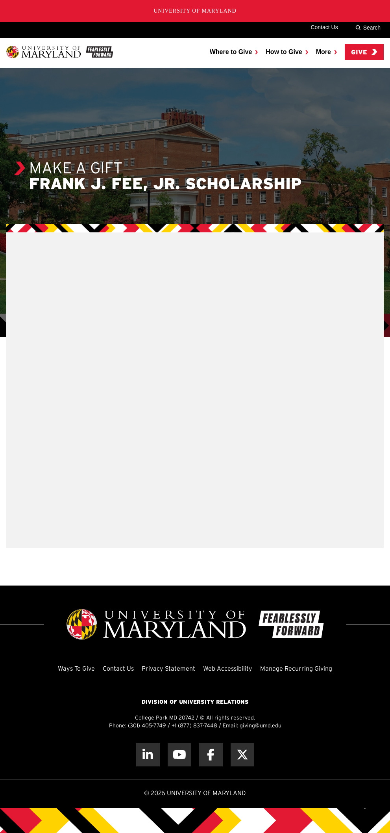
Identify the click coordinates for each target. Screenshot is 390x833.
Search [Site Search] (368, 27)
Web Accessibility (227, 669)
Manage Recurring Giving (296, 669)
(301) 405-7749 (147, 726)
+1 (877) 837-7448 (194, 726)
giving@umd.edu (260, 726)
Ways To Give (76, 669)
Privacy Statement (168, 669)
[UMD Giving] (59, 52)
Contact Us (324, 27)
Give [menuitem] (364, 52)
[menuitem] (234, 52)
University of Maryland (195, 11)
